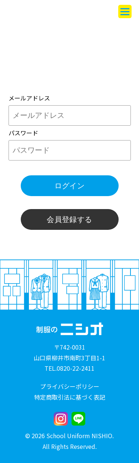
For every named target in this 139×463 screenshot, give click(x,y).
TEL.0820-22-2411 (69, 368)
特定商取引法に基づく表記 (69, 397)
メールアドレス (29, 97)
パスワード (23, 132)
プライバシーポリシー (69, 386)
